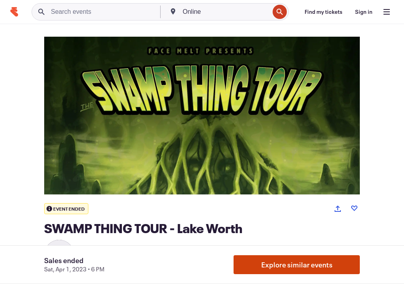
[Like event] (354, 208)
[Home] (14, 12)
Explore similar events (297, 264)
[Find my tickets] (323, 12)
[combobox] (225, 12)
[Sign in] (364, 12)
